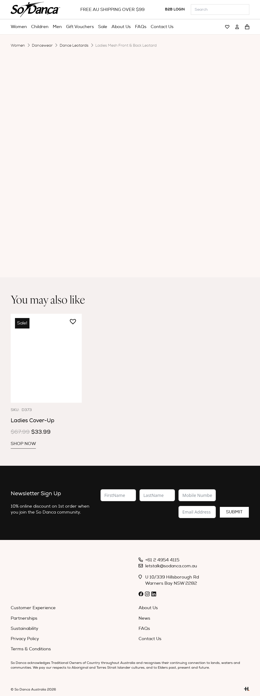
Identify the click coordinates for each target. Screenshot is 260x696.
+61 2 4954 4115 (162, 560)
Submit (234, 512)
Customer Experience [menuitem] (33, 608)
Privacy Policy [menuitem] (25, 639)
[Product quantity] (118, 173)
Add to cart (151, 173)
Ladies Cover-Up (32, 420)
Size (99, 155)
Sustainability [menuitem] (24, 628)
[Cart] (247, 26)
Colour (102, 142)
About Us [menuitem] (148, 608)
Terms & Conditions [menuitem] (31, 649)
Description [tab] (113, 193)
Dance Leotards (74, 45)
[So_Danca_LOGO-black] (35, 9)
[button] (97, 171)
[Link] (227, 27)
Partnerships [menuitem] (24, 618)
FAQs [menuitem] (144, 628)
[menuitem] (19, 26)
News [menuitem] (144, 618)
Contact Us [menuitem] (150, 639)
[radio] (135, 142)
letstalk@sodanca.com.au (171, 566)
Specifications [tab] (151, 193)
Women (18, 45)
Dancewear (42, 45)
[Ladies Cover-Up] (46, 358)
